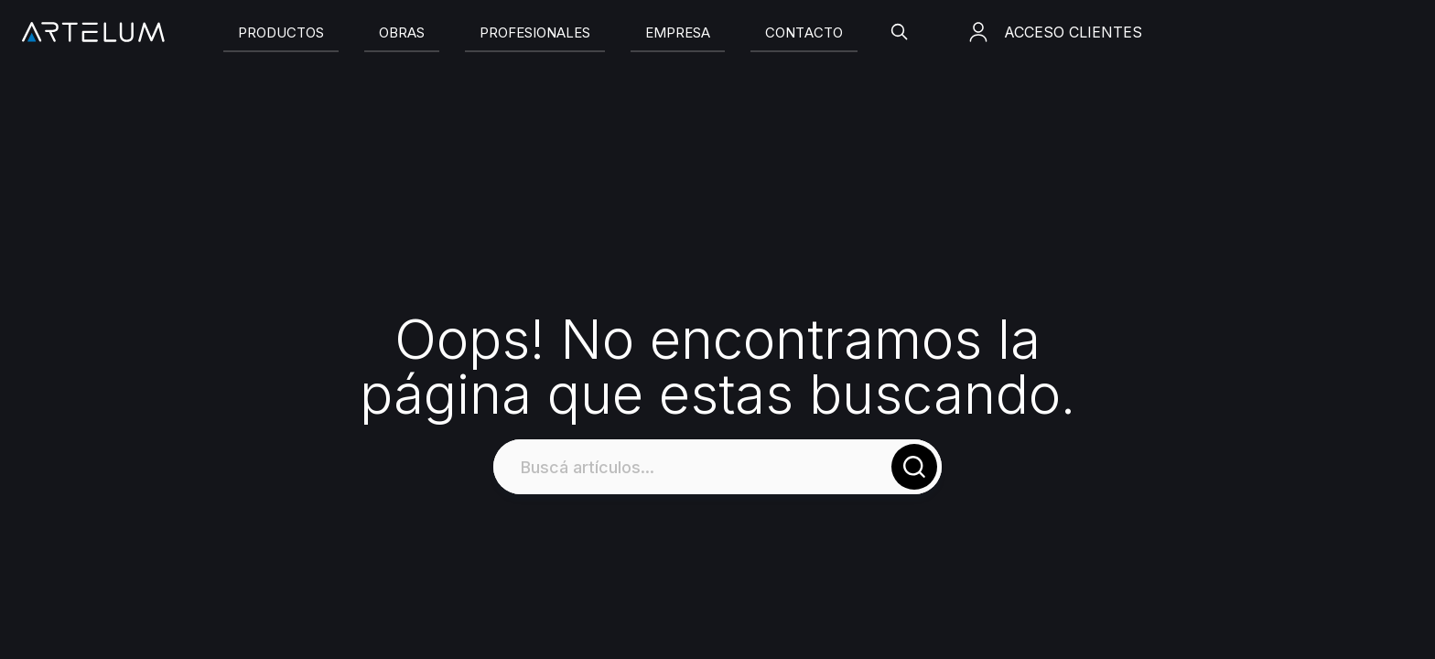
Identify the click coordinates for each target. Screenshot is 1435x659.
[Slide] (281, 32)
